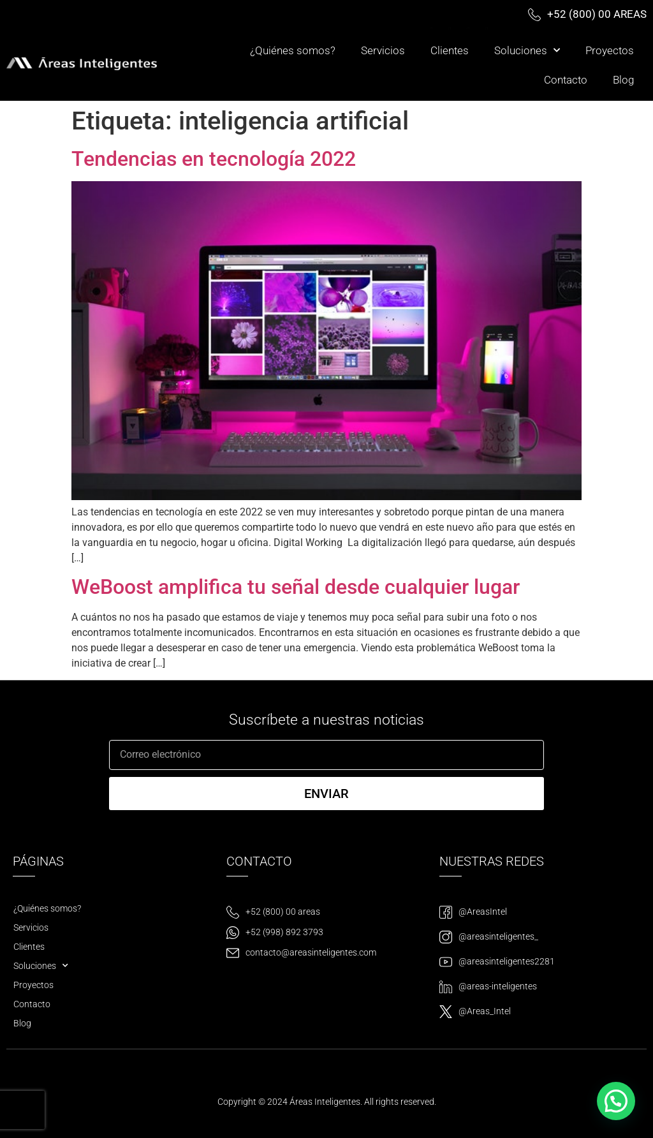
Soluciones (527, 50)
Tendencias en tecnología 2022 (213, 159)
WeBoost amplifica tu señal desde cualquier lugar (295, 587)
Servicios (383, 50)
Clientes (449, 50)
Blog (623, 79)
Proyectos (609, 50)
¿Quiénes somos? (292, 50)
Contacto (565, 79)
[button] (616, 1101)
